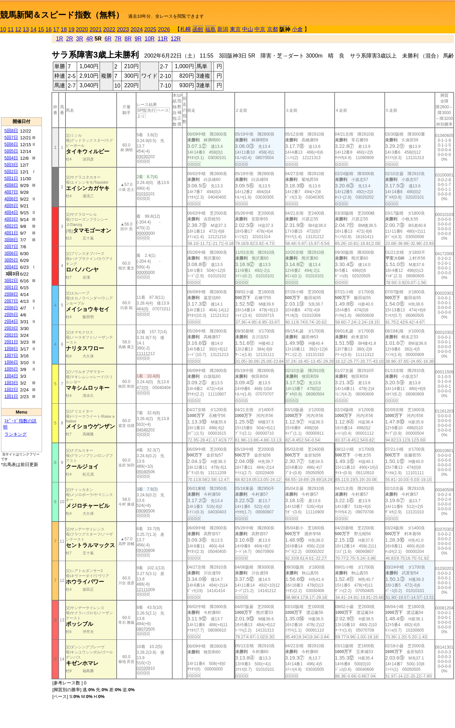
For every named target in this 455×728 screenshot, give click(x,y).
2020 (82, 29)
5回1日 (11, 178)
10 (3, 29)
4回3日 (11, 219)
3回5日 (11, 260)
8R (127, 39)
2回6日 (11, 307)
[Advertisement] (21, 75)
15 (41, 29)
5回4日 (11, 157)
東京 (235, 29)
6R (108, 39)
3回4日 (11, 266)
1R (59, 39)
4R (89, 39)
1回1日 (11, 396)
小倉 (297, 29)
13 (26, 29)
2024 (137, 29)
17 (56, 29)
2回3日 (11, 328)
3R (79, 39)
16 (49, 29)
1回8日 (11, 348)
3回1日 (11, 287)
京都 (272, 29)
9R (138, 39)
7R (118, 39)
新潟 (222, 29)
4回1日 (11, 232)
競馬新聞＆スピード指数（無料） (62, 14)
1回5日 (11, 369)
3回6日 (11, 253)
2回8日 (11, 294)
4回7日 (11, 192)
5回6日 (11, 144)
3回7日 (11, 246)
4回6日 (11, 198)
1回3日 (11, 382)
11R (162, 39)
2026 (164, 29)
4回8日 (11, 185)
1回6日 (11, 362)
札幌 (185, 29)
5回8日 (11, 130)
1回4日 (11, 375)
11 (11, 29)
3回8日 (11, 239)
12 (18, 29)
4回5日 (11, 205)
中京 (259, 29)
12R (176, 39)
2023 (123, 29)
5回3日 (11, 164)
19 (71, 29)
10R (150, 39)
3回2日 (11, 280)
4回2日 (11, 226)
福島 (210, 29)
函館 (197, 29)
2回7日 (11, 301)
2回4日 (11, 321)
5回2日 (11, 171)
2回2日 (11, 335)
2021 (96, 29)
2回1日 (11, 341)
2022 (109, 29)
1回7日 (11, 355)
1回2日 (11, 389)
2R (69, 39)
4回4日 (11, 212)
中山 (247, 29)
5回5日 (11, 151)
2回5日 (11, 314)
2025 (150, 29)
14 (33, 29)
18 (64, 29)
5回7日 (11, 137)
